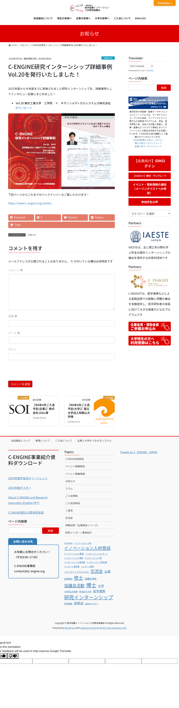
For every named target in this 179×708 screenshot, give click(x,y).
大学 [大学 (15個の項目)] (101, 586)
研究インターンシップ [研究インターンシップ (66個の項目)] (88, 597)
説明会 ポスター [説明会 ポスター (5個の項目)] (91, 603)
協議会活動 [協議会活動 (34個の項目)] (74, 585)
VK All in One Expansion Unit (113, 627)
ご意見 (69, 510)
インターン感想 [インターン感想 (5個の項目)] (87, 566)
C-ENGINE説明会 (74, 459)
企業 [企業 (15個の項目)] (107, 571)
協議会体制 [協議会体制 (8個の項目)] (90, 578)
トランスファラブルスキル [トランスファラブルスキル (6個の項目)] (76, 571)
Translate (146, 70)
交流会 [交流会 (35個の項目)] (96, 571)
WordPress (70, 627)
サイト (12, 349)
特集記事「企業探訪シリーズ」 (82, 525)
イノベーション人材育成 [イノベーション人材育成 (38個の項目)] (87, 548)
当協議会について (20, 440)
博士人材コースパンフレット (148, 143)
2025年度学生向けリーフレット (28, 478)
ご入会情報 (71, 496)
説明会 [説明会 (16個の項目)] (78, 603)
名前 (12, 316)
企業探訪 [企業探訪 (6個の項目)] (68, 578)
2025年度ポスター (19, 488)
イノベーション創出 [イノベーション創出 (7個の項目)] (74, 553)
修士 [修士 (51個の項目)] (78, 577)
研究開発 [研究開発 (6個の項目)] (68, 603)
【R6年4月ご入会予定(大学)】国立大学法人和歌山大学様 (79, 411)
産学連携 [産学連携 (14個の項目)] (99, 591)
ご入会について (63, 440)
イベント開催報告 (75, 466)
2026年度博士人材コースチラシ (148, 139)
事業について (42, 440)
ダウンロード (23, 108)
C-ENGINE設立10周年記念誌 (26, 512)
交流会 (69, 518)
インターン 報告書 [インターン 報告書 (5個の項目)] (71, 566)
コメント (15, 270)
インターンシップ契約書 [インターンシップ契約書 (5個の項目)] (97, 562)
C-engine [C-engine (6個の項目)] (68, 542)
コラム (69, 488)
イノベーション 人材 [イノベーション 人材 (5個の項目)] (82, 543)
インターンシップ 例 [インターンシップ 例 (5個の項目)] (93, 558)
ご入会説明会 (72, 503)
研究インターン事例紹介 (78, 532)
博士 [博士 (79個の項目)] (91, 585)
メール (14, 333)
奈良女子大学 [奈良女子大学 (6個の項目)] (85, 591)
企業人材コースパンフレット (148, 146)
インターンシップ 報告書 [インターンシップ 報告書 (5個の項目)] (74, 562)
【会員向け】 (149, 163)
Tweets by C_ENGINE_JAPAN (138, 452)
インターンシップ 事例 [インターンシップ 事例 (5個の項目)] (73, 558)
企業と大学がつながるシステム (94, 440)
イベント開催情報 (75, 473)
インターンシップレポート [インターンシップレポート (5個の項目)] (96, 553)
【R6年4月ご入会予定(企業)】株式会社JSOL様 (44, 409)
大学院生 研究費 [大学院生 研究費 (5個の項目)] (71, 591)
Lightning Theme (88, 627)
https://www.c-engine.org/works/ (30, 203)
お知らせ (108, 58)
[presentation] (34, 372)
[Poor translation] (12, 655)
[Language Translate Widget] (140, 66)
